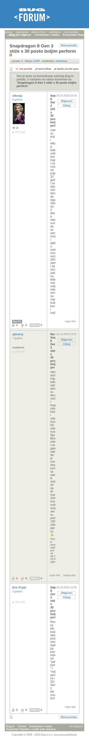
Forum (22, 726)
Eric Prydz (19, 587)
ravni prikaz (44, 68)
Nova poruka (69, 45)
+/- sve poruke (24, 68)
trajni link (70, 321)
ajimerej (18, 334)
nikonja (17, 95)
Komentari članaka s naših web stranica (31, 729)
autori (10, 34)
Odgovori (66, 101)
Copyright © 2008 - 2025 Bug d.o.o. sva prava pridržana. (44, 734)
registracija (21, 32)
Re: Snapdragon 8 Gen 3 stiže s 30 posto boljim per (52, 351)
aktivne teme (38, 32)
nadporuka (69, 575)
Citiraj (66, 105)
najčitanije (55, 32)
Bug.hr (10, 726)
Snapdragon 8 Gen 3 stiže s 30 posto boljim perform (52, 110)
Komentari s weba (40, 726)
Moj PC (17, 321)
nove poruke (71, 32)
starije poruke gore (68, 68)
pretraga (21, 34)
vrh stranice (76, 726)
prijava (8, 32)
